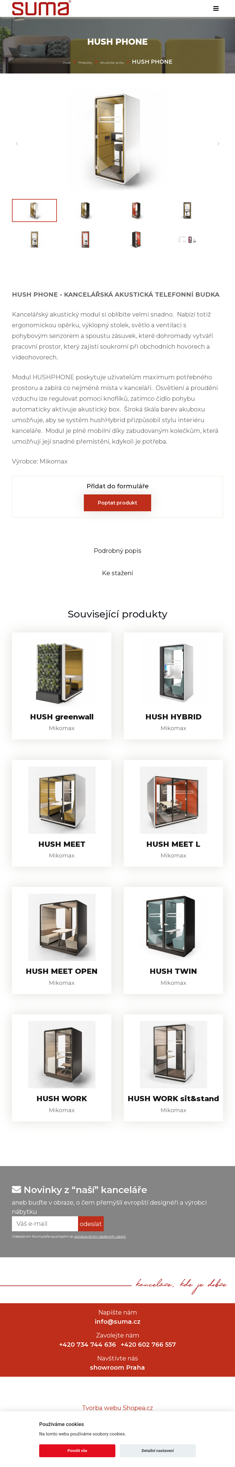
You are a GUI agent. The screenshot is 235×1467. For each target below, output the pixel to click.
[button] (16, 136)
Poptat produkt (117, 503)
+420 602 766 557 (149, 1365)
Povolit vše (77, 1450)
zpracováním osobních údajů (100, 1257)
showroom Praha (117, 1388)
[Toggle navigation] (216, 8)
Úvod (66, 63)
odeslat (91, 1245)
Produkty (85, 63)
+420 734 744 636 (86, 1365)
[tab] (117, 551)
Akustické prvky (112, 63)
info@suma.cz (117, 1342)
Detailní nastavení (158, 1450)
